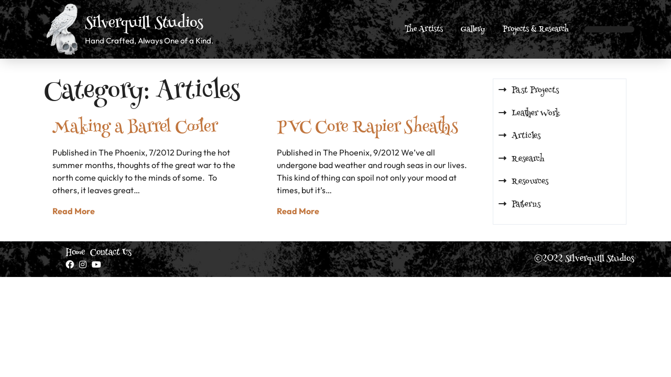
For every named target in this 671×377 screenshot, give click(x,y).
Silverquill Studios (144, 24)
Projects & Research (536, 29)
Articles (526, 136)
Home (75, 253)
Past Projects (535, 90)
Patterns (526, 204)
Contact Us (111, 253)
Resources (530, 181)
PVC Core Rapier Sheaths (367, 128)
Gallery (473, 29)
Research (528, 159)
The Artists (424, 29)
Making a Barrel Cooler (134, 128)
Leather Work (536, 113)
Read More (73, 211)
